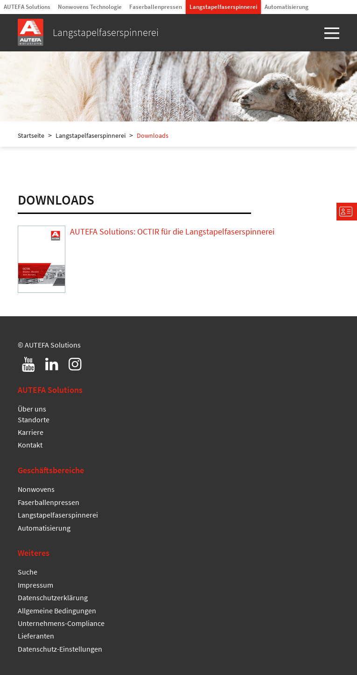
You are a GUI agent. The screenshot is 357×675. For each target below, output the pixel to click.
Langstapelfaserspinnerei (223, 6)
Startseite (31, 135)
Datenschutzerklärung (53, 597)
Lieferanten (36, 635)
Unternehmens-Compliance (61, 623)
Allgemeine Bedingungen (57, 610)
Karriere (30, 432)
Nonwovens (36, 489)
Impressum (35, 585)
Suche (27, 571)
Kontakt (30, 444)
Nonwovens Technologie (90, 6)
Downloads (152, 135)
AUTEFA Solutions (27, 6)
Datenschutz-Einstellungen (60, 649)
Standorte (33, 419)
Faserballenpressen (155, 6)
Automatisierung (286, 6)
